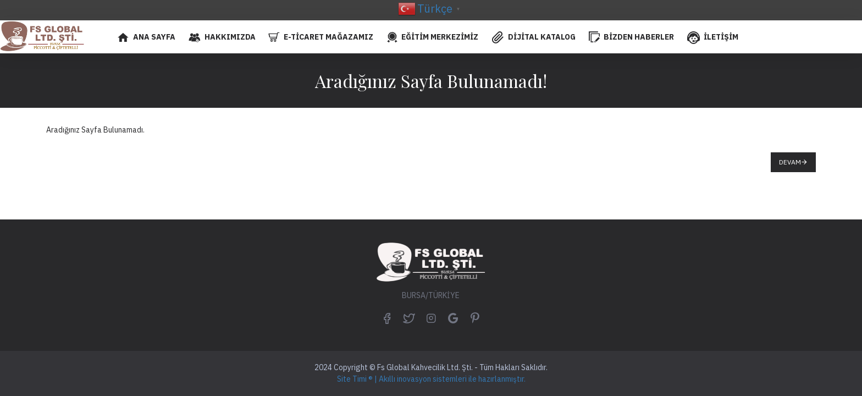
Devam (790, 162)
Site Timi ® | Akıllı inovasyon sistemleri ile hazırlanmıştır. (431, 379)
